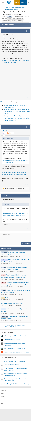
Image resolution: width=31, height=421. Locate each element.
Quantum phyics (6, 20)
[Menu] (3, 2)
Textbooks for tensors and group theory (17, 298)
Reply (27, 97)
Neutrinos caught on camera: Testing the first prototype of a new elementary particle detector (17, 112)
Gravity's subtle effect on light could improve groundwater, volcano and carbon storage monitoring (17, 118)
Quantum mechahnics (18, 18)
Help (2, 403)
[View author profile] (8, 133)
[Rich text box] (15, 237)
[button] (26, 31)
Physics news (4, 102)
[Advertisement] (15, 79)
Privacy (3, 400)
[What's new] (28, 2)
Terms (2, 396)
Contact (3, 390)
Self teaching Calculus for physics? (12, 303)
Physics (9, 18)
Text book (13, 20)
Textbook (20, 20)
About (2, 393)
